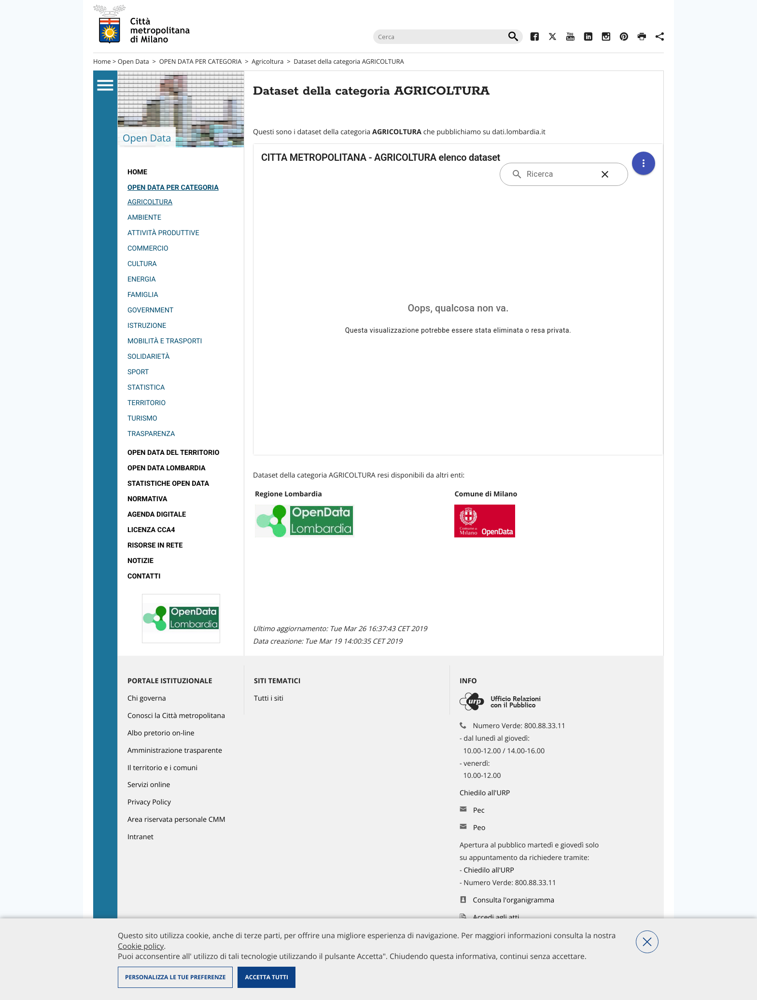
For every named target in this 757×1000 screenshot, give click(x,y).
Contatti (143, 576)
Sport (138, 372)
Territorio (146, 403)
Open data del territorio (173, 453)
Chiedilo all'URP (486, 793)
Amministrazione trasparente (174, 750)
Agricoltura (267, 61)
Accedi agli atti (496, 917)
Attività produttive (163, 233)
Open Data (133, 61)
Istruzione (146, 326)
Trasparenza (151, 434)
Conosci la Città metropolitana (176, 715)
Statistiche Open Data (168, 483)
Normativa (147, 499)
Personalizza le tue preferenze (175, 977)
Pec (479, 810)
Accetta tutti (266, 977)
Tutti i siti (268, 698)
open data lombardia (166, 468)
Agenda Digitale (156, 514)
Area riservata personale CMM (176, 819)
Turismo (142, 418)
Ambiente (144, 217)
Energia (141, 279)
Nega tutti (647, 941)
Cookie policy (141, 946)
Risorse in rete (154, 545)
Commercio (147, 248)
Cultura (142, 264)
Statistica (146, 387)
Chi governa (146, 698)
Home (102, 61)
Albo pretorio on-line (161, 733)
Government (150, 310)
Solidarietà (148, 356)
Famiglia (142, 295)
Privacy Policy (149, 802)
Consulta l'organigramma (514, 900)
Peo (479, 827)
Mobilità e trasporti (164, 341)
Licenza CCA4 (151, 530)
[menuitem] (180, 172)
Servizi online (148, 784)
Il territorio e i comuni (162, 768)
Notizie (140, 561)
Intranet (140, 837)
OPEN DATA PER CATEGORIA (200, 61)
